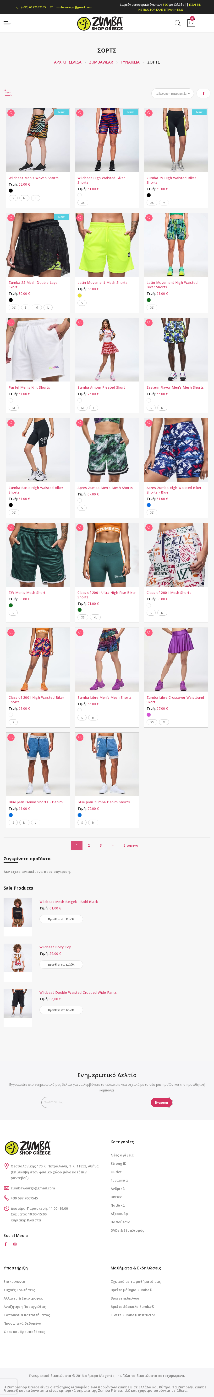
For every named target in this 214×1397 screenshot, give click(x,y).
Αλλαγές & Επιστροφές (23, 1298)
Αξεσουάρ (119, 1213)
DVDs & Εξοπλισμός (127, 1230)
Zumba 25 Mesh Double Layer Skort (34, 284)
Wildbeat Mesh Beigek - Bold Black (68, 901)
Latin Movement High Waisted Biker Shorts (172, 284)
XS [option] (82, 203)
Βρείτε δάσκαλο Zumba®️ (132, 1306)
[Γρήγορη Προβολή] (11, 113)
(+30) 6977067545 (31, 7)
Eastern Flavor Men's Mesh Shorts (175, 387)
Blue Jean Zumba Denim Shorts (103, 802)
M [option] (24, 198)
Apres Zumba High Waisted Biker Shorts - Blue (174, 489)
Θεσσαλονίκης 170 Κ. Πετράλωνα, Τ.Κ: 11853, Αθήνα (55, 1166)
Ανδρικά (118, 1188)
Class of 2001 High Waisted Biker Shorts (36, 699)
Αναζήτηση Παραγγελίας (25, 1306)
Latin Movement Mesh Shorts (102, 282)
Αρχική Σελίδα (68, 62)
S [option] (13, 198)
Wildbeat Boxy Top (55, 947)
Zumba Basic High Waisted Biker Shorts (36, 489)
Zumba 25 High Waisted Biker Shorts (171, 180)
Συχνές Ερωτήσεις (19, 1290)
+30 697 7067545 (24, 1198)
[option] (11, 190)
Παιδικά (118, 1205)
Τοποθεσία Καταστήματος (27, 1315)
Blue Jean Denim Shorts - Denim (36, 802)
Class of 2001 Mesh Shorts (169, 592)
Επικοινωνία (14, 1281)
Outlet (116, 1172)
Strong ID (118, 1163)
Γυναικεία (119, 1180)
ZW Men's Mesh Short (27, 592)
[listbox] (38, 190)
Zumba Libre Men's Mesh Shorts (104, 697)
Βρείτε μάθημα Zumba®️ (131, 1290)
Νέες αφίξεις (122, 1155)
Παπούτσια (121, 1222)
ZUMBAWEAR (101, 62)
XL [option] (95, 617)
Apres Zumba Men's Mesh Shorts (105, 487)
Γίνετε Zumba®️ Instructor (133, 1315)
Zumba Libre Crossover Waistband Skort (175, 699)
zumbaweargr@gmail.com (70, 7)
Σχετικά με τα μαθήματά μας (136, 1281)
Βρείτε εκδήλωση (125, 1298)
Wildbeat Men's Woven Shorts (34, 178)
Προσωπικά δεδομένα (22, 1323)
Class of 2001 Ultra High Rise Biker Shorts (106, 594)
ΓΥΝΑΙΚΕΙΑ (131, 62)
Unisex (116, 1197)
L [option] (35, 198)
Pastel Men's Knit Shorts (29, 387)
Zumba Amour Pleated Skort (101, 387)
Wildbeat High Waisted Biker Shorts (101, 180)
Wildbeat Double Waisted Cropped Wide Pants (78, 992)
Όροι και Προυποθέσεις (24, 1331)
